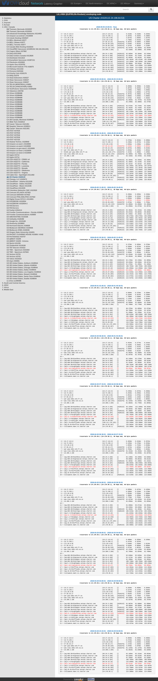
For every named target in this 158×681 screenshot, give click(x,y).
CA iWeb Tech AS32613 (16, 122)
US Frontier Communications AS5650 (21, 215)
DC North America (94, 3)
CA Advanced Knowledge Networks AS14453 (24, 34)
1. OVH (5, 20)
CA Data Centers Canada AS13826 (20, 56)
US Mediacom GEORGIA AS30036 (20, 228)
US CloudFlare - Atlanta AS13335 (19, 181)
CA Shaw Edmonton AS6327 (18, 78)
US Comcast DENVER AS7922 (18, 195)
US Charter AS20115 (17, 177)
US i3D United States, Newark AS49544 (22, 274)
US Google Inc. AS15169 (16, 221)
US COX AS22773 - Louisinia (18, 166)
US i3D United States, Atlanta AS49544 (22, 265)
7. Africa (5, 287)
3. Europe (6, 25)
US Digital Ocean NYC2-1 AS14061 (20, 199)
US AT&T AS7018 (13, 131)
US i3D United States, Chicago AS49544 (22, 268)
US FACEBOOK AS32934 (16, 201)
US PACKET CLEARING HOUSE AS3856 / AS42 (25, 234)
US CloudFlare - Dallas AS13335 (19, 184)
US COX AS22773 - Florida (17, 164)
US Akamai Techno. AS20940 (18, 142)
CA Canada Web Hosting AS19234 (20, 47)
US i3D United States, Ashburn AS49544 (22, 263)
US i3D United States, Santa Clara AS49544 (23, 276)
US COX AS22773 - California (18, 162)
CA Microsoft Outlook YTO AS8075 (20, 67)
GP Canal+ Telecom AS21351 (18, 124)
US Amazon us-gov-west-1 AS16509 (21, 148)
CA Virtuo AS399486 (14, 93)
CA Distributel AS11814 (16, 58)
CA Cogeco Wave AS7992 (17, 51)
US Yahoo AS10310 (14, 259)
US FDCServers (13, 206)
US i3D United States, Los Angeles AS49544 (24, 272)
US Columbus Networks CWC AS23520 (22, 190)
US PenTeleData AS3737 (16, 237)
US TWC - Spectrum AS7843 (18, 252)
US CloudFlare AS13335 (16, 188)
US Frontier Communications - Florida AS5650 (25, 212)
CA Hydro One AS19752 (16, 65)
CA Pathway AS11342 (15, 69)
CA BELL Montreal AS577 (16, 40)
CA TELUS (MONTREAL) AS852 (19, 84)
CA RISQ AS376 (13, 76)
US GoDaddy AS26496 (15, 219)
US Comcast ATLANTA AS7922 (19, 193)
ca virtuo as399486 (14, 281)
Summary (139, 3)
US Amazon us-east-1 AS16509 (19, 144)
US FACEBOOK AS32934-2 (17, 204)
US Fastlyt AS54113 (14, 210)
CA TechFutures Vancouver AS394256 (21, 89)
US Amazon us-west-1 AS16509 (19, 151)
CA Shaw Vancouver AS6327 (18, 80)
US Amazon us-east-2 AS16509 (19, 146)
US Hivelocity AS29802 (15, 223)
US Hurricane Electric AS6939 (18, 226)
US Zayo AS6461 (13, 261)
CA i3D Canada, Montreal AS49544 (20, 120)
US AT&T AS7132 (13, 140)
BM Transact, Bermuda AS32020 (19, 29)
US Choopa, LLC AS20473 (17, 179)
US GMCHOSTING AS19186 (17, 217)
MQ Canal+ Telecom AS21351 (18, 129)
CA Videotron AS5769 (15, 91)
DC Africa (125, 3)
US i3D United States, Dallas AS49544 (21, 270)
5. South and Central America (13, 283)
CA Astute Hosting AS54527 (17, 38)
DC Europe (76, 3)
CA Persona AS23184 (15, 71)
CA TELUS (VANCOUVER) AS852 (19, 87)
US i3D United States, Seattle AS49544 (22, 279)
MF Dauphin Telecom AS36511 (18, 126)
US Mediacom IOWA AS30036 (18, 230)
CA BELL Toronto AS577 (16, 45)
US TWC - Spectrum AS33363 (18, 250)
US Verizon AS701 (14, 254)
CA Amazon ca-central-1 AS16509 (20, 36)
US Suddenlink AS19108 (16, 245)
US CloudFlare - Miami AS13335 (19, 186)
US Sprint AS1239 (14, 243)
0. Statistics (6, 18)
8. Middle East (7, 290)
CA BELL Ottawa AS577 (16, 42)
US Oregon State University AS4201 (21, 232)
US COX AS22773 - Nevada (17, 168)
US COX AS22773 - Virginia (17, 173)
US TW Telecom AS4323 (16, 248)
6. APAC (5, 285)
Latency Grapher (46, 3)
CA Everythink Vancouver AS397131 (21, 60)
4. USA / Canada (8, 27)
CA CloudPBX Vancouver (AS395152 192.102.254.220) (27, 49)
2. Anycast (6, 23)
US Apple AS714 (13, 155)
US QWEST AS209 (14, 239)
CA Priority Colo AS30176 (17, 73)
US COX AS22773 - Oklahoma (18, 170)
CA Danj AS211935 (14, 53)
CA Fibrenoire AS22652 (16, 62)
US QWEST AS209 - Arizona (17, 241)
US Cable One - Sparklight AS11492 (20, 175)
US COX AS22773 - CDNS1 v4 (18, 159)
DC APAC (111, 3)
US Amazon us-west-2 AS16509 (19, 153)
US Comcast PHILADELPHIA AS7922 (21, 197)
